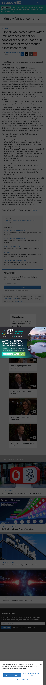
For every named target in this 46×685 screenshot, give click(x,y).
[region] (21, 673)
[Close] (41, 664)
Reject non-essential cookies (31, 674)
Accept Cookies (12, 675)
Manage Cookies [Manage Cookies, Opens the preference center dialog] (21, 679)
